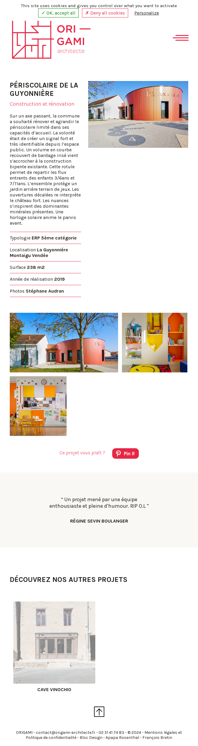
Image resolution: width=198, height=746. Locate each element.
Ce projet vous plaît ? (99, 454)
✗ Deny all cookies (105, 13)
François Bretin (157, 737)
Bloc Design (91, 737)
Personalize (146, 13)
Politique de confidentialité (51, 737)
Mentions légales (160, 732)
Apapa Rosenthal (122, 737)
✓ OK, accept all (58, 13)
